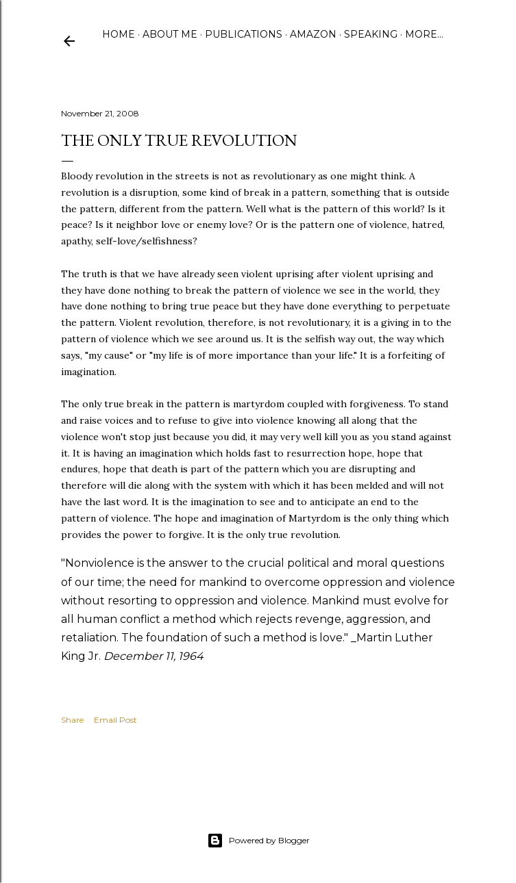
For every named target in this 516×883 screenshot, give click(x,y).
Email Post (115, 720)
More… (424, 34)
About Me (170, 34)
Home (118, 34)
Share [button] (72, 720)
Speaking (370, 34)
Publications (243, 34)
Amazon (313, 34)
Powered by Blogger (258, 840)
